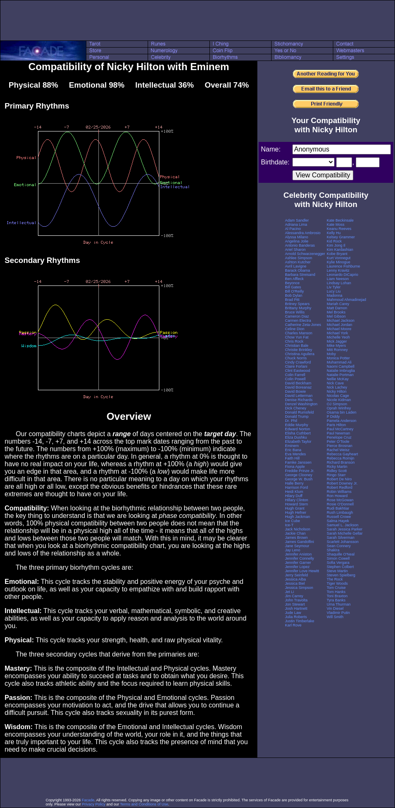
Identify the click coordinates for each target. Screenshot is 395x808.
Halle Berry (294, 483)
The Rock (335, 579)
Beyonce (292, 283)
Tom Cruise (336, 588)
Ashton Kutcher (298, 262)
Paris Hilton (336, 425)
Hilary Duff (293, 496)
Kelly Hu (334, 233)
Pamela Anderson (341, 421)
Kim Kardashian (340, 249)
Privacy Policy (93, 804)
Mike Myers (336, 345)
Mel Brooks (336, 312)
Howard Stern (296, 504)
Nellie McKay (338, 379)
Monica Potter (338, 358)
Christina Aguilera (299, 354)
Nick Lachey (337, 387)
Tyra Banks (336, 600)
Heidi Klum (294, 492)
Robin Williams (339, 492)
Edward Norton (297, 429)
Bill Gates (293, 287)
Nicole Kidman (339, 400)
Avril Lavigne (295, 266)
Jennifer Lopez (297, 567)
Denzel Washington (301, 404)
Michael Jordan (339, 325)
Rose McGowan (340, 500)
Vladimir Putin (338, 613)
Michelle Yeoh (338, 337)
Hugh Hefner (295, 512)
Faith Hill (292, 458)
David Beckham (298, 383)
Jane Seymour (297, 546)
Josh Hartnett (296, 608)
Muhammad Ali (339, 362)
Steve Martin (337, 571)
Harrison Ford (296, 487)
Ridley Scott (337, 471)
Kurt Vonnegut (338, 258)
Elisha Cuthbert (298, 433)
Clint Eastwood (297, 371)
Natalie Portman (340, 375)
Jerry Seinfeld (296, 575)
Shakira (333, 550)
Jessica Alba (295, 579)
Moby (331, 354)
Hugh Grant (294, 508)
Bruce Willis (294, 312)
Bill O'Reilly (294, 291)
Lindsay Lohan (339, 283)
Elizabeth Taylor (298, 441)
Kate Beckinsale (340, 220)
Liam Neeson (338, 279)
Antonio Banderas (300, 245)
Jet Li (289, 592)
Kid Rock (334, 241)
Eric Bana (293, 450)
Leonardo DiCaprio (342, 275)
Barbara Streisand (300, 275)
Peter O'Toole (338, 441)
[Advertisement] (198, 20)
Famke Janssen (298, 462)
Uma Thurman (338, 604)
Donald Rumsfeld (299, 412)
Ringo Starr (336, 475)
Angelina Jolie (296, 241)
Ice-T (289, 525)
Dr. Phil (291, 421)
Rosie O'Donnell (340, 504)
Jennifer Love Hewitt (302, 571)
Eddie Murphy (296, 425)
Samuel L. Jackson (342, 525)
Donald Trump (297, 416)
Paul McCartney (340, 429)
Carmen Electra (298, 320)
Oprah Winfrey (339, 408)
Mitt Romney (337, 350)
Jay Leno (292, 550)
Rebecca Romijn (340, 458)
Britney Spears (297, 304)
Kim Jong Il (336, 245)
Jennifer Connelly (299, 558)
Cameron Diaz (297, 316)
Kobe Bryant (337, 254)
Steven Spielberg (341, 575)
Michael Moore (339, 329)
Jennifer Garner (298, 563)
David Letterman (298, 396)
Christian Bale (296, 345)
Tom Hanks (336, 592)
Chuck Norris (296, 358)
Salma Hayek (338, 521)
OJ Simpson (337, 404)
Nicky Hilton (337, 391)
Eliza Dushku (296, 437)
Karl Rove (293, 625)
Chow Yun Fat (296, 337)
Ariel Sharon (295, 249)
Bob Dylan (293, 295)
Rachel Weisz (338, 450)
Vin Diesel (335, 608)
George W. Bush (298, 479)
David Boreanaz (298, 387)
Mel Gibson (336, 316)
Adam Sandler (297, 220)
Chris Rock (294, 341)
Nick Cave (335, 383)
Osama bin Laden (341, 412)
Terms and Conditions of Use (144, 804)
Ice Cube (292, 521)
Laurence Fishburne (343, 266)
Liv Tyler (333, 287)
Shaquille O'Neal (341, 554)
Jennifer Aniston (298, 554)
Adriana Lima (296, 224)
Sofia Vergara (338, 563)
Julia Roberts (296, 617)
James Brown (296, 537)
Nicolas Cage (338, 396)
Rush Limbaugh (340, 512)
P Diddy (333, 416)
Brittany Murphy (298, 308)
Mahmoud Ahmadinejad (346, 300)
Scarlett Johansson (343, 542)
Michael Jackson (341, 320)
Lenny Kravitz (338, 270)
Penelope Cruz (339, 437)
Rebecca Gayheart (342, 454)
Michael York (337, 333)
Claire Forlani (296, 366)
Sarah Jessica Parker (344, 529)
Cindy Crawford (298, 362)
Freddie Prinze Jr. (299, 471)
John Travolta (296, 600)
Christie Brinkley (298, 350)
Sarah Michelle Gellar (344, 533)
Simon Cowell (338, 558)
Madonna (334, 295)
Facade (88, 800)
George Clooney (298, 475)
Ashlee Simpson (298, 258)
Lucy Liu (334, 291)
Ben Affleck (294, 279)
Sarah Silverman (341, 537)
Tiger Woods (337, 583)
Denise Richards (298, 400)
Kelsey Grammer (341, 237)
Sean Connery (339, 546)
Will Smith (335, 617)
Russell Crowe (339, 517)
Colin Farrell (295, 375)
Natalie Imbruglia (341, 371)
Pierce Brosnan (339, 446)
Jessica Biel (295, 583)
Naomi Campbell (341, 366)
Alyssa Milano (296, 237)
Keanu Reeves (339, 229)
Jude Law (293, 613)
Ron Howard (337, 496)
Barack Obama (297, 270)
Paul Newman (338, 433)
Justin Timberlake (299, 621)
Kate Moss (336, 224)
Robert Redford (339, 487)
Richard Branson (341, 462)
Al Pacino (293, 229)
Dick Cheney (295, 408)
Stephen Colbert (340, 567)
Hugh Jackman (297, 517)
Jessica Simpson (299, 588)
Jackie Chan (295, 533)
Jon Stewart (295, 604)
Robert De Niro (339, 479)
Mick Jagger (337, 341)
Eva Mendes (295, 454)
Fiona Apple (295, 467)
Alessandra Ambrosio (302, 233)
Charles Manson (298, 333)
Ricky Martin (337, 467)
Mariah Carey (338, 304)
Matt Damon (337, 308)
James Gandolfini (299, 542)
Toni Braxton (337, 596)
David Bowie (295, 391)
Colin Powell (295, 379)
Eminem (292, 446)
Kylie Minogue (338, 262)
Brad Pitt (292, 300)
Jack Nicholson (297, 529)
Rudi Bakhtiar (338, 508)
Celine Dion (294, 329)
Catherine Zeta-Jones (303, 325)
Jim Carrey (294, 596)
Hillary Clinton (296, 500)
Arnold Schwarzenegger (305, 254)
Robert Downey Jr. (342, 483)
